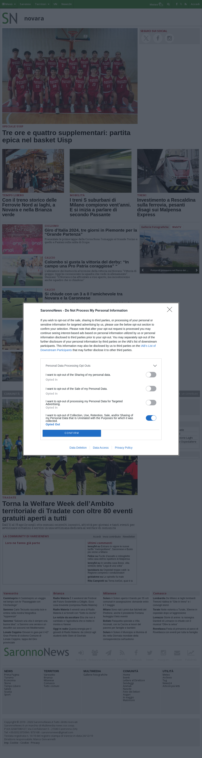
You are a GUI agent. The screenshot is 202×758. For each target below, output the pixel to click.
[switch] (151, 374)
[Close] (171, 311)
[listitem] (101, 366)
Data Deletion (78, 447)
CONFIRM (71, 433)
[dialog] (101, 379)
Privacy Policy (124, 447)
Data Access (101, 447)
